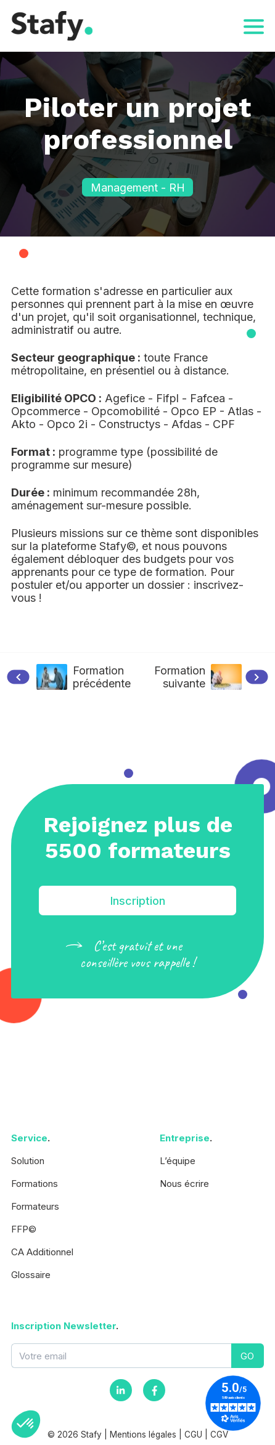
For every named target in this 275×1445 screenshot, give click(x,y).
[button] (26, 1424)
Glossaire (31, 1275)
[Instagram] (121, 1390)
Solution (27, 1161)
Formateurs (35, 1206)
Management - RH (138, 187)
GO (247, 1356)
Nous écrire (184, 1183)
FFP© (23, 1229)
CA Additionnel (42, 1252)
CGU (193, 1434)
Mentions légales (143, 1434)
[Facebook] (154, 1390)
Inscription (137, 900)
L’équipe (177, 1161)
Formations (34, 1183)
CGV (219, 1434)
